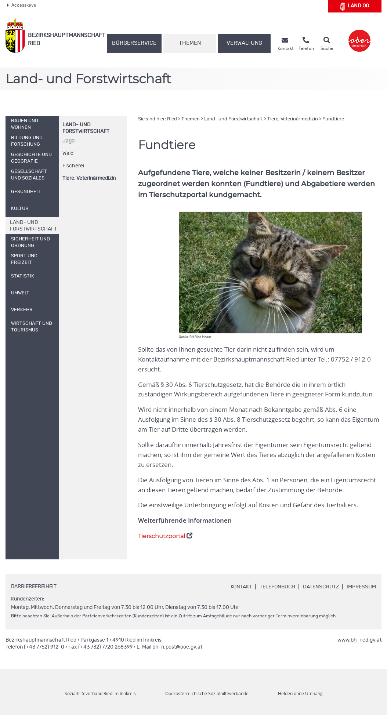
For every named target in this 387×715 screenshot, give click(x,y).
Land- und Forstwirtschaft (233, 119)
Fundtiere (333, 119)
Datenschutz (321, 586)
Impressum (361, 586)
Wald (67, 153)
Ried (172, 119)
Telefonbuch (277, 586)
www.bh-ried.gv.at (359, 640)
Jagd (68, 141)
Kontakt (241, 586)
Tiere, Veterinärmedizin (89, 178)
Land (354, 6)
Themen (190, 43)
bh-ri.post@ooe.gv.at (177, 647)
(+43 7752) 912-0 (44, 647)
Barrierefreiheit (34, 586)
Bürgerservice (134, 43)
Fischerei (73, 165)
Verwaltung (244, 43)
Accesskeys (21, 5)
